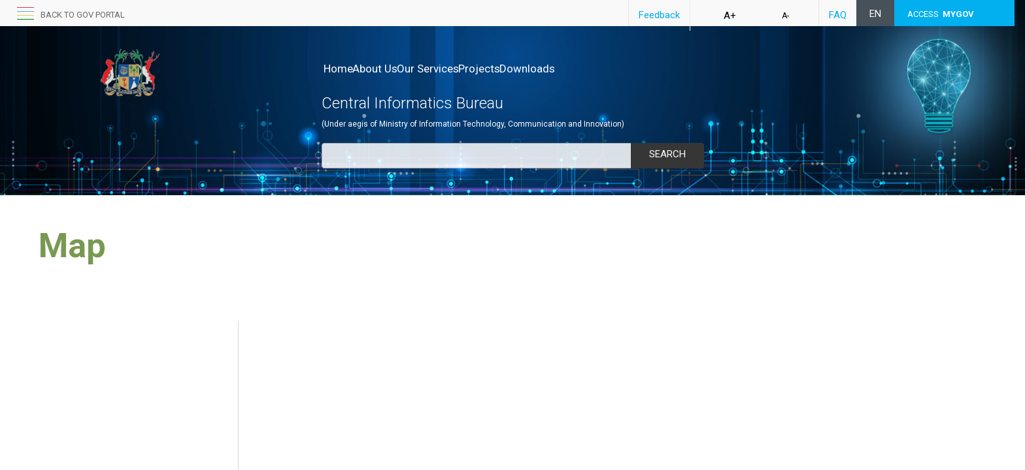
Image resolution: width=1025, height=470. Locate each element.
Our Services (455, 68)
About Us (388, 68)
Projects (520, 68)
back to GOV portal (83, 15)
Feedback (659, 15)
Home (338, 68)
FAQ (838, 15)
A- (785, 15)
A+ (730, 16)
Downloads (582, 68)
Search (667, 154)
